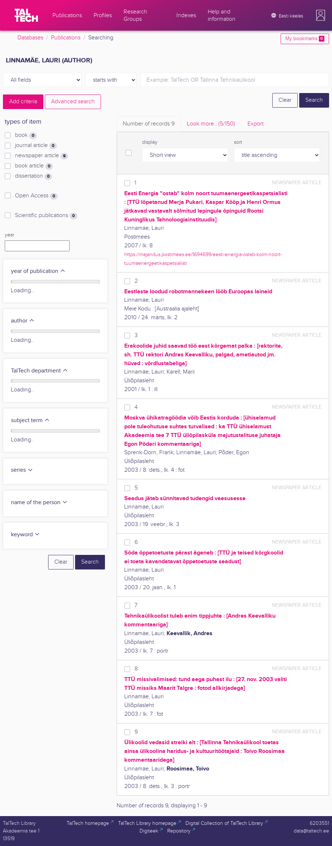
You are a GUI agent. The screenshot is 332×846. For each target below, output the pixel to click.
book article (34, 166)
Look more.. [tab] (211, 123)
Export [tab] (255, 123)
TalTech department (39, 370)
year (9, 235)
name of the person (39, 502)
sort (238, 142)
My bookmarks (304, 39)
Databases (30, 37)
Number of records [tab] (149, 123)
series (22, 470)
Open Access (36, 196)
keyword (25, 534)
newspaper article (41, 155)
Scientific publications (46, 215)
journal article (36, 145)
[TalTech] (26, 15)
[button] (320, 15)
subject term (30, 420)
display (149, 142)
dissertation (33, 176)
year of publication (38, 271)
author (23, 320)
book (26, 135)
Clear (285, 100)
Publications (66, 37)
